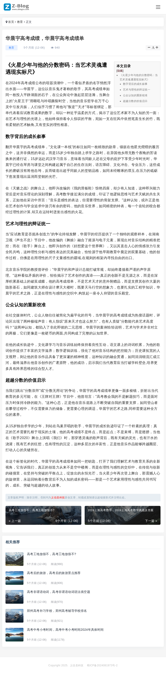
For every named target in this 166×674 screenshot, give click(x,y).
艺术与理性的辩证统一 (136, 89)
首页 (11, 22)
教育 (20, 22)
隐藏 (120, 70)
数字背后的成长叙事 (135, 83)
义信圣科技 (77, 665)
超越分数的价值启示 (135, 101)
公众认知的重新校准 (135, 95)
